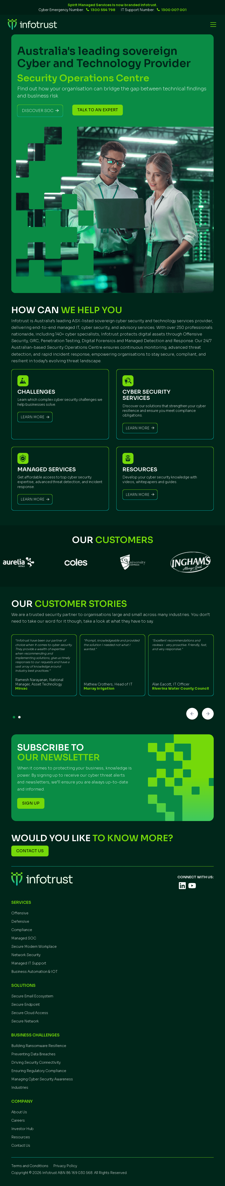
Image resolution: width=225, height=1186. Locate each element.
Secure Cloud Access (29, 1013)
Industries (19, 1087)
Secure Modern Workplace (34, 946)
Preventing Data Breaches (33, 1054)
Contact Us (20, 1145)
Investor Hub (22, 1129)
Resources (20, 1137)
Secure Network (25, 1021)
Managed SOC (23, 938)
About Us (19, 1112)
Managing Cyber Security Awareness (42, 1079)
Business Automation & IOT (34, 971)
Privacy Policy (65, 1166)
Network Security (25, 955)
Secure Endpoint (25, 1004)
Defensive (20, 921)
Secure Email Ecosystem (32, 996)
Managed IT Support (28, 963)
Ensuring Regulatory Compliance (38, 1071)
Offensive (19, 913)
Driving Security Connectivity (36, 1062)
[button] (212, 24)
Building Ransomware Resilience (38, 1046)
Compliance (21, 930)
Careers (18, 1120)
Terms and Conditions (29, 1166)
